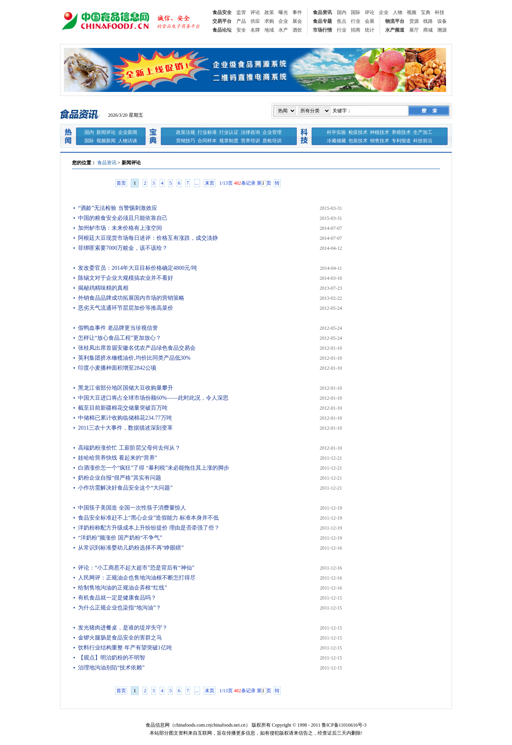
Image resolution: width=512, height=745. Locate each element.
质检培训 (272, 140)
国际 (355, 12)
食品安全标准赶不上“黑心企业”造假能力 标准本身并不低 (148, 518)
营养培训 (250, 140)
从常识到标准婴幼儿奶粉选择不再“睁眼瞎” (131, 548)
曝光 (283, 12)
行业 (355, 21)
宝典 (425, 12)
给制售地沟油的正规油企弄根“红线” (122, 588)
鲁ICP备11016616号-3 (344, 725)
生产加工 (422, 132)
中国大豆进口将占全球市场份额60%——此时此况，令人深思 (153, 398)
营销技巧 (185, 140)
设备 (442, 21)
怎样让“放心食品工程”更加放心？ (119, 338)
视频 (411, 12)
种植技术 (379, 132)
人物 (397, 12)
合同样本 (207, 140)
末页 (209, 183)
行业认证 (228, 132)
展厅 (414, 30)
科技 (439, 12)
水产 (283, 30)
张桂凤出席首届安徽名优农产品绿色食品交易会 (137, 348)
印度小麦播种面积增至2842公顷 (117, 368)
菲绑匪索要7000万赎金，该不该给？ (123, 248)
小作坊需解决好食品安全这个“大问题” (125, 488)
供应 (255, 21)
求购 (269, 21)
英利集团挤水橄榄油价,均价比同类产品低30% (134, 358)
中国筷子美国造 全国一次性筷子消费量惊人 (132, 508)
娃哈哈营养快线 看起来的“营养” (117, 458)
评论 (255, 12)
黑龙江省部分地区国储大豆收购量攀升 (125, 388)
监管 (241, 12)
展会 (297, 21)
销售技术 (379, 140)
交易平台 (222, 21)
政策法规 (185, 132)
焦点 (341, 21)
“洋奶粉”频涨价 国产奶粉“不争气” (120, 538)
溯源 (442, 30)
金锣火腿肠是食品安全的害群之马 (120, 638)
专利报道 (401, 140)
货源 (414, 21)
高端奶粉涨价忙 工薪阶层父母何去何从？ (129, 448)
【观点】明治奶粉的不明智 (111, 658)
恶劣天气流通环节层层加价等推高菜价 (125, 308)
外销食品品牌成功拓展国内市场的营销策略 (131, 298)
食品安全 (222, 12)
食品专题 (322, 21)
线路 (428, 21)
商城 (428, 30)
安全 (241, 30)
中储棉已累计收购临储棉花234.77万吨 (125, 418)
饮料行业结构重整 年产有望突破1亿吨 (125, 648)
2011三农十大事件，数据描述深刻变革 (125, 428)
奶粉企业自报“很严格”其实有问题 (119, 478)
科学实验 (336, 132)
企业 (383, 12)
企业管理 (272, 132)
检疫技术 (358, 132)
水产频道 (394, 30)
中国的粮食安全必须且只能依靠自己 (123, 218)
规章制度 (228, 140)
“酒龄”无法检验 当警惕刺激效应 (117, 208)
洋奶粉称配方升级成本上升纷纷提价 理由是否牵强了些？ (149, 528)
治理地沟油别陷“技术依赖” (111, 668)
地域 (269, 30)
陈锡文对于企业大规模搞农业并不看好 (125, 278)
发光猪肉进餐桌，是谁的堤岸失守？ (123, 628)
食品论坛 (222, 30)
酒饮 (297, 30)
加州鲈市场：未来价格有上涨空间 (120, 228)
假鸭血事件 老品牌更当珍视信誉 (118, 328)
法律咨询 (250, 132)
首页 (121, 183)
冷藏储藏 (336, 140)
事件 (297, 12)
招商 (355, 30)
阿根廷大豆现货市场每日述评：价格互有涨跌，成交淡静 (148, 238)
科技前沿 (422, 140)
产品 (241, 21)
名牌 (255, 30)
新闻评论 (106, 132)
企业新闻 (127, 132)
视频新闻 (106, 140)
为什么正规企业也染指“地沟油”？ (119, 608)
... (197, 183)
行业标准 (207, 132)
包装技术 (358, 140)
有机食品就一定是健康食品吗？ (117, 598)
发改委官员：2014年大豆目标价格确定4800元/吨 (137, 268)
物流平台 (394, 21)
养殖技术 (401, 132)
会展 (369, 21)
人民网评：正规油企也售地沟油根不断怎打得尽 (137, 578)
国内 (341, 12)
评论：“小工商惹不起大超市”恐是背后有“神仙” (136, 568)
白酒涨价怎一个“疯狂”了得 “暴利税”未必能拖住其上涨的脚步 (153, 468)
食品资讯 (322, 12)
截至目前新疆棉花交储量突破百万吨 (123, 408)
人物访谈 (127, 140)
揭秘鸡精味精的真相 (103, 288)
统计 (369, 30)
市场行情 (322, 30)
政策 (269, 12)
